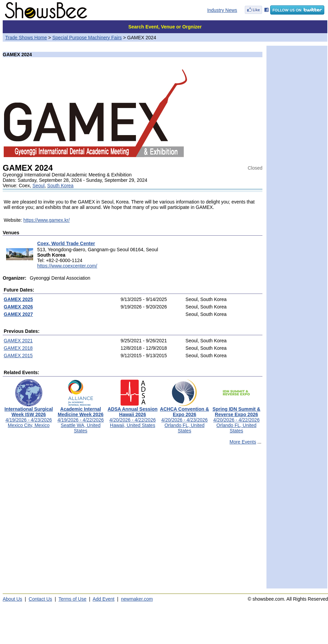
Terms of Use (72, 599)
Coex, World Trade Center (66, 243)
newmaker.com (137, 599)
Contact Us (40, 599)
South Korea (60, 185)
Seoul (38, 185)
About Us (12, 599)
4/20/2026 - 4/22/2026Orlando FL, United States (236, 417)
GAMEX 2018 (18, 348)
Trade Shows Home (26, 37)
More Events (243, 442)
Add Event (104, 599)
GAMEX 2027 (18, 314)
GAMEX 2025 (18, 299)
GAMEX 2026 (18, 306)
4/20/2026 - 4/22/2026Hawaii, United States (133, 415)
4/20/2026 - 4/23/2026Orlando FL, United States (184, 417)
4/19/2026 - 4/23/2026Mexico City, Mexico (28, 415)
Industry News (222, 10)
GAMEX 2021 (18, 340)
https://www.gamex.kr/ (46, 220)
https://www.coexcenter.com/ (67, 266)
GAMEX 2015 (18, 355)
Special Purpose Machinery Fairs (87, 37)
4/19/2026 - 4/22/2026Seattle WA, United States (80, 417)
